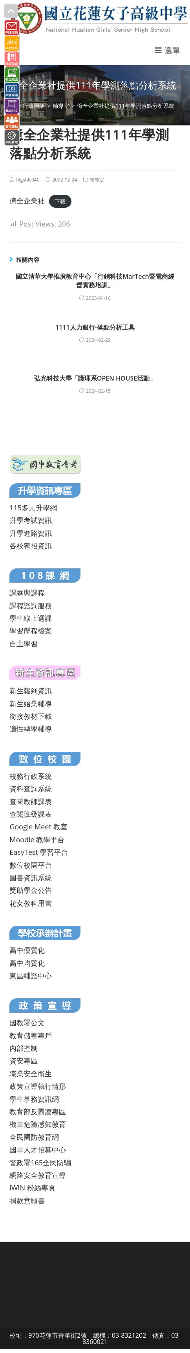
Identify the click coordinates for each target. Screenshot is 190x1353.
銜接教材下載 (30, 716)
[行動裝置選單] (168, 50)
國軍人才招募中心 (37, 1149)
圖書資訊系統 (30, 877)
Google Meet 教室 (38, 826)
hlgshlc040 (27, 179)
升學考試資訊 (30, 520)
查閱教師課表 (30, 801)
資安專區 (23, 1060)
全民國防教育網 (34, 1137)
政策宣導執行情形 (37, 1086)
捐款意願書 (27, 1200)
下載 (60, 201)
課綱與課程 (27, 592)
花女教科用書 (30, 903)
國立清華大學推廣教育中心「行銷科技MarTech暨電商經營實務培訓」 (95, 280)
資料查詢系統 (30, 788)
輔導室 (97, 179)
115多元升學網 (33, 507)
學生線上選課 (30, 618)
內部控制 (23, 1048)
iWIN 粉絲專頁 (32, 1187)
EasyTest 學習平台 (38, 852)
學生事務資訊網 (34, 1099)
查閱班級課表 (30, 814)
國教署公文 (27, 1022)
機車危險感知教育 (37, 1124)
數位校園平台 (30, 865)
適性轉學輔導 (30, 728)
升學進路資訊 (30, 533)
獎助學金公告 (30, 890)
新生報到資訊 (30, 690)
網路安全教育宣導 (37, 1175)
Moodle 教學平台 (36, 839)
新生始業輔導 (30, 703)
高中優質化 (27, 950)
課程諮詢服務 (30, 605)
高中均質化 (27, 963)
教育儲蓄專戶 (30, 1035)
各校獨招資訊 (30, 545)
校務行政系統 (30, 776)
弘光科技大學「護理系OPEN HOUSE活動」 (95, 378)
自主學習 (23, 643)
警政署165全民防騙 (40, 1162)
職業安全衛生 (30, 1073)
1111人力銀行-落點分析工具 (95, 327)
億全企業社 (27, 200)
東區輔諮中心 (30, 975)
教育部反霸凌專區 (37, 1111)
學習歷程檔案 (30, 630)
